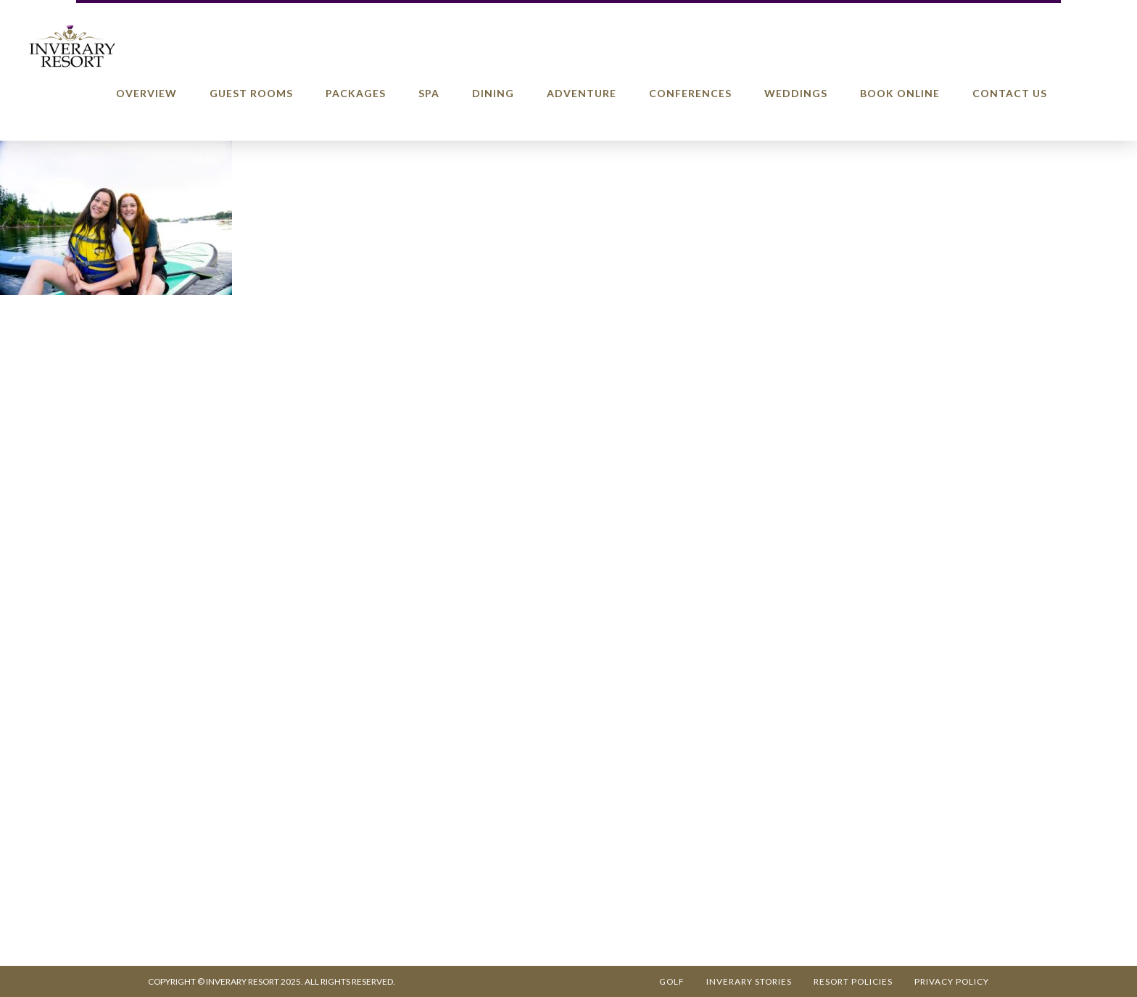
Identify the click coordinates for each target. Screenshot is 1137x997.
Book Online (900, 93)
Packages (356, 93)
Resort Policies (853, 981)
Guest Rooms (251, 93)
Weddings (795, 93)
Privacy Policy (951, 981)
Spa (428, 93)
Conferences (690, 93)
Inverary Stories (749, 981)
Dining (493, 93)
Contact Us (1009, 93)
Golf (672, 981)
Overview (146, 93)
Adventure (581, 93)
